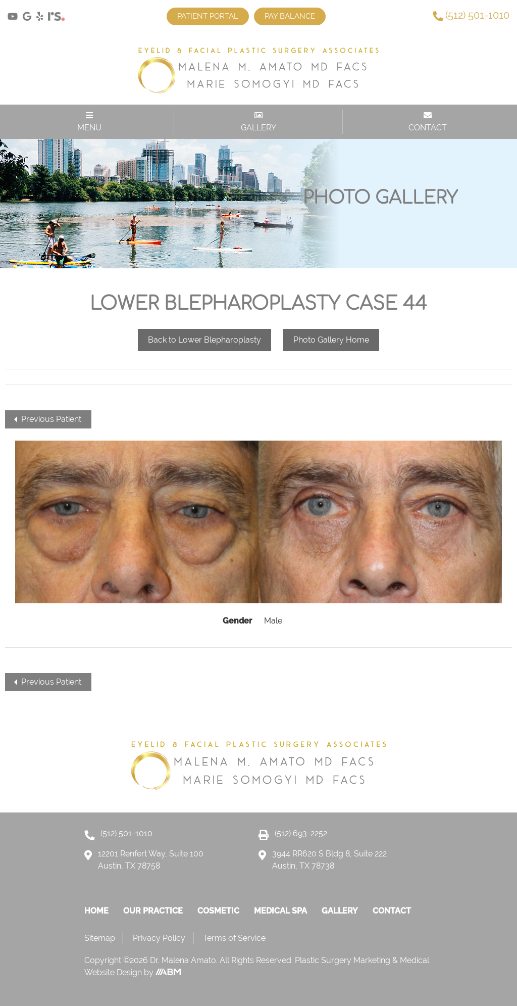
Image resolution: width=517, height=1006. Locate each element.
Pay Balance (290, 16)
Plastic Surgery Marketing (343, 960)
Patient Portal (207, 16)
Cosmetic (218, 911)
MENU (89, 121)
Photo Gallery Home (331, 340)
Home (96, 911)
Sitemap (99, 938)
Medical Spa (280, 911)
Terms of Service (234, 938)
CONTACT (427, 121)
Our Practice (153, 911)
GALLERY (258, 121)
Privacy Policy (159, 938)
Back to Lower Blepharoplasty (204, 340)
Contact (392, 911)
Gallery (340, 911)
